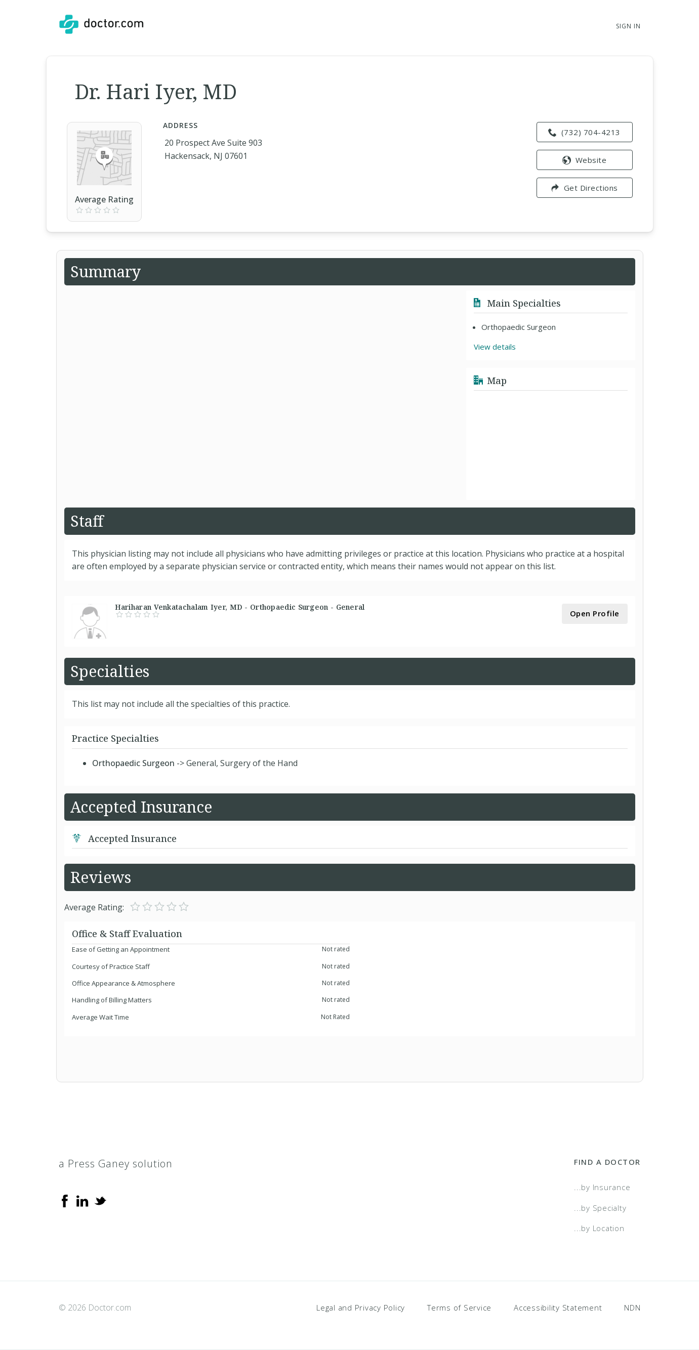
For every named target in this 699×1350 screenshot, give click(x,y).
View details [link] (495, 347)
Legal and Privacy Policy (360, 1307)
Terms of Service (459, 1307)
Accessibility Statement (558, 1307)
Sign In (628, 26)
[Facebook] (65, 1200)
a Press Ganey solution (116, 1163)
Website (584, 160)
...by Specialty (600, 1208)
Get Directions (584, 188)
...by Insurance (602, 1187)
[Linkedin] (82, 1200)
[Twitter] (100, 1200)
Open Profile (595, 613)
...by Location (599, 1228)
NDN (632, 1307)
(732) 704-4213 (584, 132)
